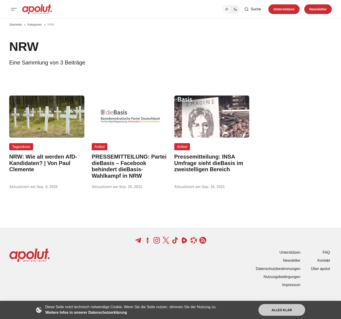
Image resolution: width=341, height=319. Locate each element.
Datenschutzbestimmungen (278, 269)
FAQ (326, 252)
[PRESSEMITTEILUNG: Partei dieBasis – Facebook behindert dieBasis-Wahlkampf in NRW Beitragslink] (129, 166)
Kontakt (324, 260)
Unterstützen (290, 252)
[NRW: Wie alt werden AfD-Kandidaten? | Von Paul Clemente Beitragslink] (46, 163)
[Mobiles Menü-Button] (13, 9)
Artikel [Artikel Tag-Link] (100, 147)
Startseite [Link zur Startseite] (15, 24)
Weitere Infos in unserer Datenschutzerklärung (86, 312)
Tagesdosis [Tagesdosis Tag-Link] (21, 147)
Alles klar (282, 310)
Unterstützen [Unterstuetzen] (284, 9)
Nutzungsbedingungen (282, 277)
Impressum (291, 285)
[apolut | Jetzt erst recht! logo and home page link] (37, 9)
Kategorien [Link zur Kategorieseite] (34, 24)
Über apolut (320, 269)
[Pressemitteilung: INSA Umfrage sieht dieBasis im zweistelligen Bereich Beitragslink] (211, 163)
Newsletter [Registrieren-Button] (318, 9)
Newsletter (292, 260)
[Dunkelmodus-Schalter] (231, 9)
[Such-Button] (252, 9)
